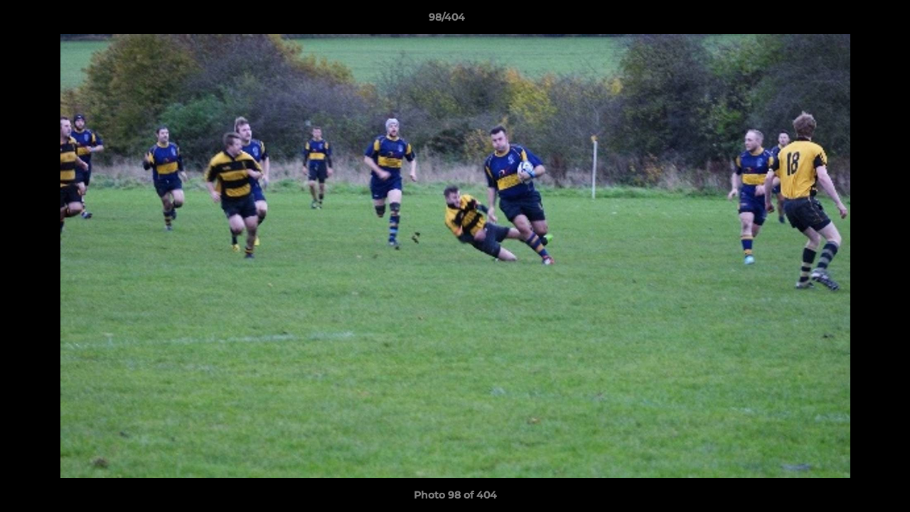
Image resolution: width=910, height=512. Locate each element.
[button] (850, 20)
